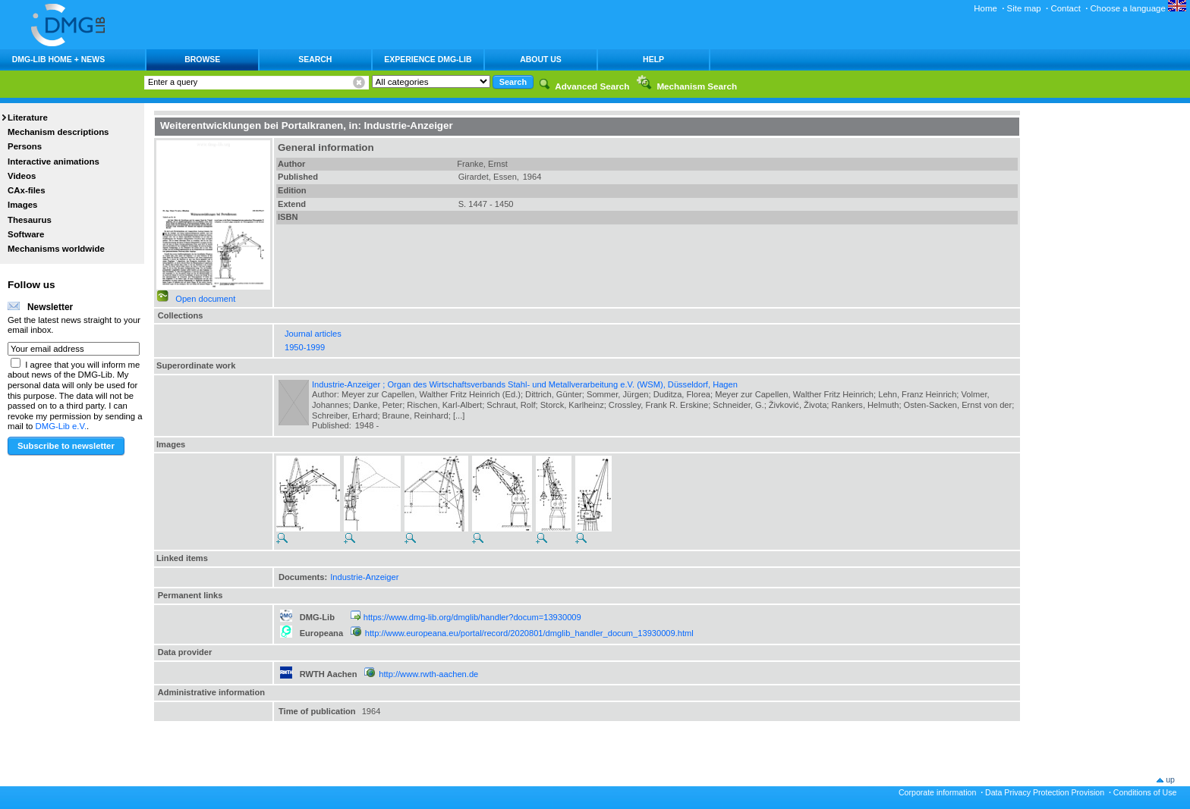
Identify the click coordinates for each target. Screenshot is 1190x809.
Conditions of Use (1145, 792)
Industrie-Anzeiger (364, 577)
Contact (1065, 8)
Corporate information (937, 792)
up (1170, 779)
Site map (1024, 8)
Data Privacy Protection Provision (1044, 792)
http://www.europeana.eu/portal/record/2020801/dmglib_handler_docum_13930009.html (529, 633)
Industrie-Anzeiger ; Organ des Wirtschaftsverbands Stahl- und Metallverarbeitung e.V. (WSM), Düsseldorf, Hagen (525, 384)
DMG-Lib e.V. (61, 426)
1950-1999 (305, 347)
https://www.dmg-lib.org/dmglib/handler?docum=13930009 (472, 617)
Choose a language (1138, 8)
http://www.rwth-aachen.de (428, 674)
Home (985, 8)
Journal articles (313, 333)
